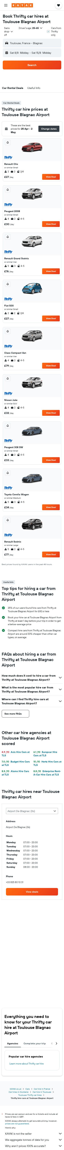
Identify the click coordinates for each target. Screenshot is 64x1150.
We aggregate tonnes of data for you (33, 1140)
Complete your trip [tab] (35, 1043)
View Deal (51, 176)
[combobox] (9, 31)
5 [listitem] (6, 265)
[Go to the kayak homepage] (22, 5)
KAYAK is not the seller (33, 1134)
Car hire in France (42, 1089)
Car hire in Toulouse (42, 1092)
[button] (6, 5)
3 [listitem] (13, 265)
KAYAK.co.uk (15, 1089)
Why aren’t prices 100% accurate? (33, 1146)
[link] (32, 892)
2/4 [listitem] (20, 171)
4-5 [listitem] (20, 218)
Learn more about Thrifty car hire (26, 1063)
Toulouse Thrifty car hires (30, 1095)
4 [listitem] (6, 218)
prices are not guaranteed (17, 1123)
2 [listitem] (6, 171)
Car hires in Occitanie (19, 1092)
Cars (27, 1089)
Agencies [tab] (12, 1043)
